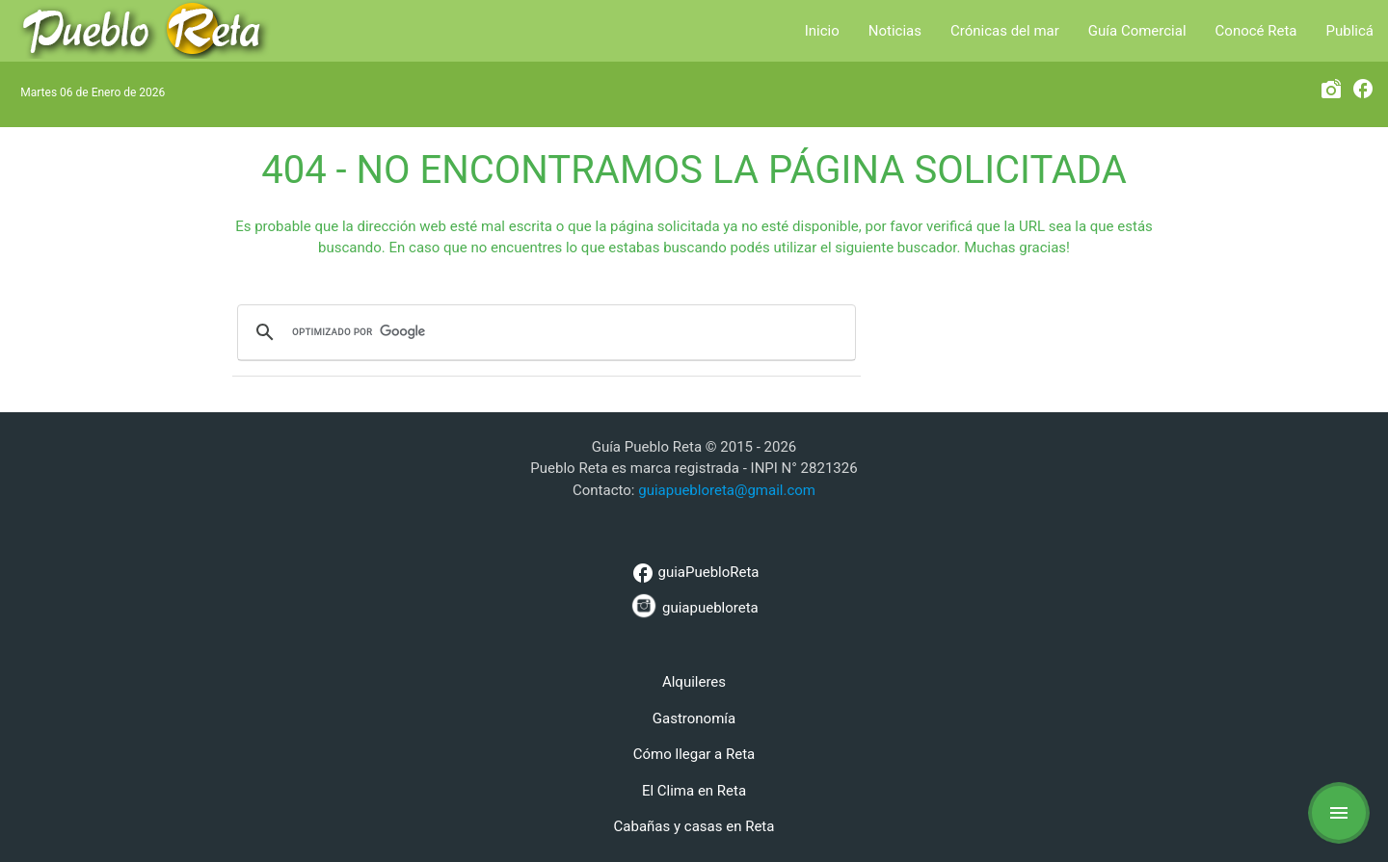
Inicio (822, 30)
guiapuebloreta (693, 605)
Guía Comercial (1137, 30)
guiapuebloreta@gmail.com (726, 490)
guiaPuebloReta (693, 573)
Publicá (1350, 30)
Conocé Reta (1256, 30)
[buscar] (543, 332)
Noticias (894, 30)
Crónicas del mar (1004, 30)
